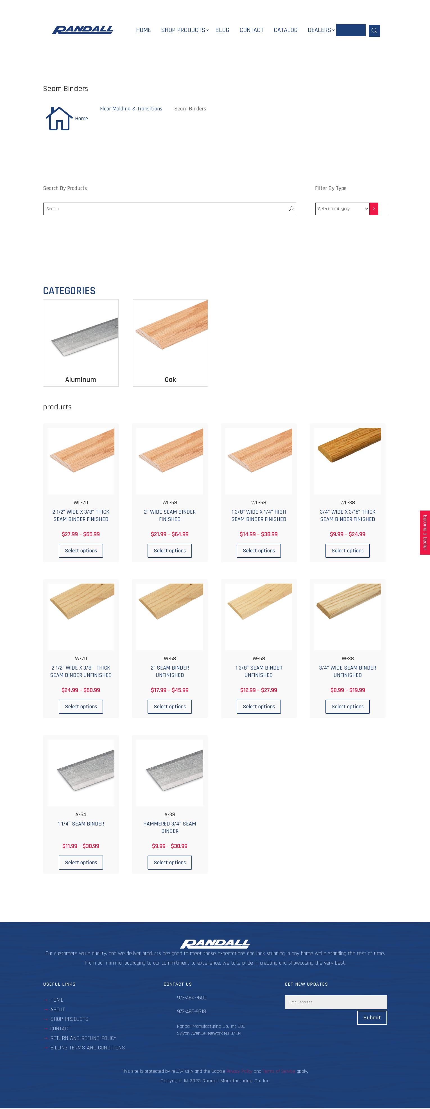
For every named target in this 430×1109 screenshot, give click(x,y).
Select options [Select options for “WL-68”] (170, 551)
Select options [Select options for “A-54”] (81, 863)
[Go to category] (374, 209)
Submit (372, 1018)
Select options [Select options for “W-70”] (81, 707)
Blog (222, 30)
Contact (251, 30)
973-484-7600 (192, 998)
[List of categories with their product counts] (342, 209)
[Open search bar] (374, 30)
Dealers (319, 30)
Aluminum (80, 380)
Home (143, 30)
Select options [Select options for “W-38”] (348, 707)
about (57, 1010)
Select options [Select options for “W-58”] (259, 707)
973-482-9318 (191, 1012)
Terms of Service (279, 1072)
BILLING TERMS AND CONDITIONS (87, 1048)
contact (60, 1029)
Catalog (286, 30)
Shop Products (183, 30)
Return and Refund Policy (83, 1038)
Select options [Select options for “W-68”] (170, 707)
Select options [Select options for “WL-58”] (259, 551)
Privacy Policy (239, 1072)
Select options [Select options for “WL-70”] (81, 551)
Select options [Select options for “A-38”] (170, 863)
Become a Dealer (425, 532)
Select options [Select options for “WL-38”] (348, 551)
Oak (170, 380)
